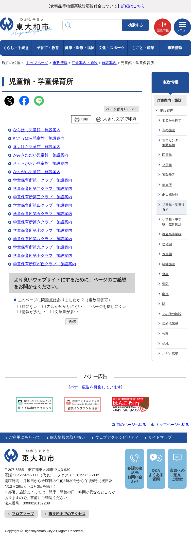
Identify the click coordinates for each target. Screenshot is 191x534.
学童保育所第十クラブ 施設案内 (42, 255)
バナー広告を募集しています (95, 387)
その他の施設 (171, 314)
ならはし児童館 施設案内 (36, 130)
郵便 (165, 294)
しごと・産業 (143, 48)
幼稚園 (167, 244)
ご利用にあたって (24, 437)
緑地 (165, 344)
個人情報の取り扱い (67, 437)
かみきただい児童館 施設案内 (40, 155)
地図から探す (171, 120)
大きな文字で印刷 (120, 119)
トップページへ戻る (172, 424)
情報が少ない (33, 312)
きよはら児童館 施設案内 (36, 147)
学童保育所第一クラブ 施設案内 (42, 180)
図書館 (167, 155)
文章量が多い (66, 312)
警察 (165, 274)
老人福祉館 (170, 195)
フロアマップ (23, 514)
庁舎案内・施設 (85, 63)
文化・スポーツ (111, 48)
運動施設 (168, 175)
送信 (72, 321)
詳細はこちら (133, 6)
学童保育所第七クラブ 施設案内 (42, 230)
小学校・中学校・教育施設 (171, 221)
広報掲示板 (170, 324)
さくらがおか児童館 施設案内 (40, 163)
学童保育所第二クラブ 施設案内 (42, 188)
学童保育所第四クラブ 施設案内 (42, 205)
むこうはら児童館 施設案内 (38, 138)
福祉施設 (168, 264)
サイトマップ (160, 437)
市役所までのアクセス (67, 514)
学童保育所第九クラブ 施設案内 (42, 247)
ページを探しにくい (108, 306)
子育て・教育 (48, 48)
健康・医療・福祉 (79, 48)
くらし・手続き (16, 48)
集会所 (167, 185)
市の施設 (168, 130)
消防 (165, 284)
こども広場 (170, 353)
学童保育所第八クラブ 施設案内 (42, 239)
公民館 (167, 165)
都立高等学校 (171, 234)
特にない (29, 306)
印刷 (84, 119)
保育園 (167, 254)
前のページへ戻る (131, 424)
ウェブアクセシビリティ (117, 437)
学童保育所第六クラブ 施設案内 (42, 222)
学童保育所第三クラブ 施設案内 (42, 197)
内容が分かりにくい (64, 306)
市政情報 (175, 48)
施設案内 (109, 63)
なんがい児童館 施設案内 (36, 172)
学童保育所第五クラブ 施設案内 (42, 214)
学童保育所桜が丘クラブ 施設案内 (44, 264)
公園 (165, 333)
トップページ (37, 63)
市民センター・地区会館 (173, 142)
